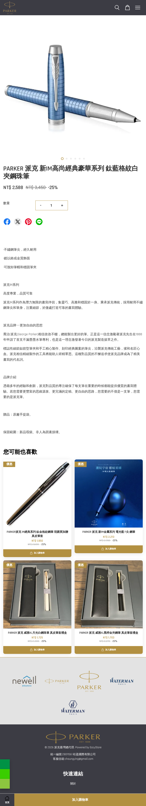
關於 (73, 783)
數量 (6, 203)
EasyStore (96, 747)
